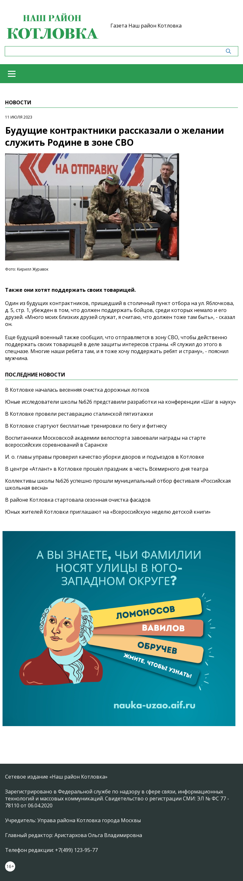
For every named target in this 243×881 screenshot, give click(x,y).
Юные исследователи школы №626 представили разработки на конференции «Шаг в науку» (120, 401)
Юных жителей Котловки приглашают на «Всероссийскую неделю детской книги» (108, 511)
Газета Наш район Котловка (146, 25)
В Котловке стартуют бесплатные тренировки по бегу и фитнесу (86, 425)
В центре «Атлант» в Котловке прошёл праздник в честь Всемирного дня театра (106, 468)
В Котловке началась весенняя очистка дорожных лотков (77, 389)
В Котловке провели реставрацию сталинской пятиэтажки (79, 413)
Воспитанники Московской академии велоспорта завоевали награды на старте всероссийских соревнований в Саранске (105, 441)
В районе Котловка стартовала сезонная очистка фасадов (78, 499)
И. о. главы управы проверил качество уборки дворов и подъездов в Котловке (104, 456)
